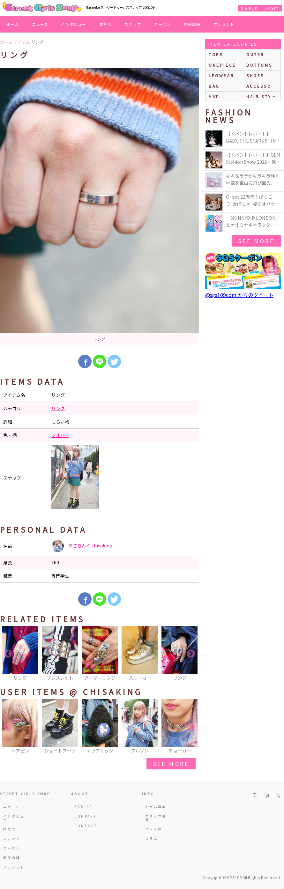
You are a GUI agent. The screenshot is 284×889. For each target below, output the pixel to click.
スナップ (132, 24)
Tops (216, 54)
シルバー (60, 435)
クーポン (162, 24)
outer (255, 54)
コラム (151, 838)
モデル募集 (156, 806)
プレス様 (153, 828)
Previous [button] (8, 654)
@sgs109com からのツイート (239, 295)
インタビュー (73, 24)
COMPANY (85, 816)
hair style (262, 96)
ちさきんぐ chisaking (81, 546)
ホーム (12, 24)
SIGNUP (249, 8)
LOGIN (272, 8)
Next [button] (191, 654)
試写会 (105, 24)
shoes (255, 75)
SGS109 (83, 806)
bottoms (259, 65)
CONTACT (85, 825)
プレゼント (224, 24)
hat (214, 96)
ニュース (40, 24)
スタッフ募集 (156, 818)
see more (171, 763)
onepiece (222, 65)
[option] (99, 206)
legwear (221, 75)
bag (214, 86)
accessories (263, 86)
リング (58, 408)
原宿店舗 (192, 24)
